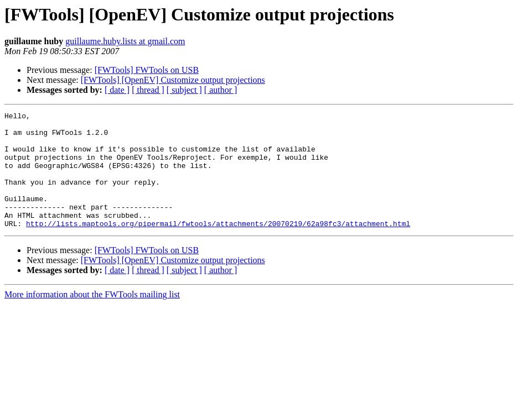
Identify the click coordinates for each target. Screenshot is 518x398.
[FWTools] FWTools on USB (147, 70)
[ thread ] (148, 90)
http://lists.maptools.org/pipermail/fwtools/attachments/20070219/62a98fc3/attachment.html (218, 247)
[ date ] (117, 90)
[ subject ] (184, 90)
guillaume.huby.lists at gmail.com (125, 41)
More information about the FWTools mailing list (92, 317)
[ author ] (220, 90)
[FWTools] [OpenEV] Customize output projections (173, 80)
